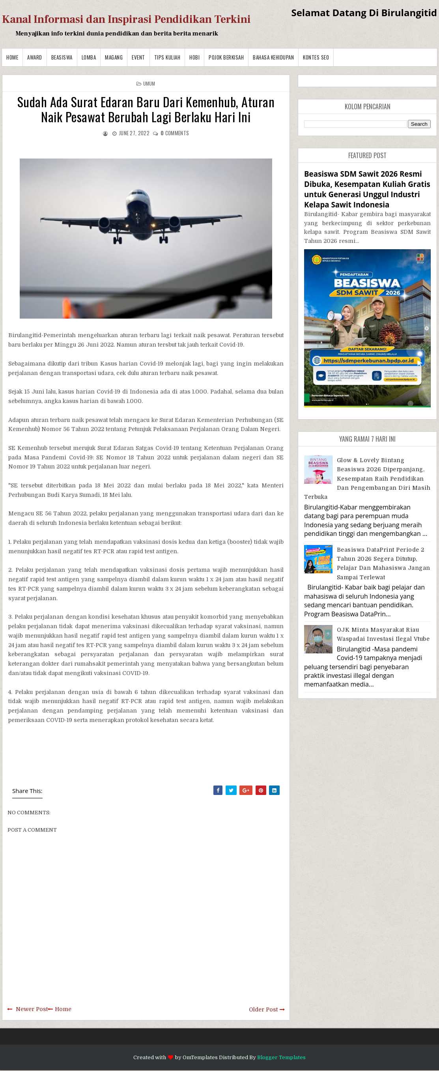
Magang (114, 57)
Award (34, 57)
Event (138, 57)
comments (175, 133)
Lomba (89, 57)
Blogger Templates (281, 1057)
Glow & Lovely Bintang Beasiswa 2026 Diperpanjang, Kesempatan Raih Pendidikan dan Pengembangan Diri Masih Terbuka (367, 478)
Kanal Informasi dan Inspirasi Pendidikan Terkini (126, 19)
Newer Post (32, 1009)
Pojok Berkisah (226, 57)
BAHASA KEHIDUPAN (273, 57)
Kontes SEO (316, 57)
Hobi (194, 57)
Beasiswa (62, 57)
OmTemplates (200, 1057)
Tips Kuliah (167, 57)
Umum (149, 83)
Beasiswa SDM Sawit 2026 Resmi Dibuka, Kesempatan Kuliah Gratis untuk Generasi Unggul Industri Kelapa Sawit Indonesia (367, 189)
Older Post (263, 1009)
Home (12, 57)
